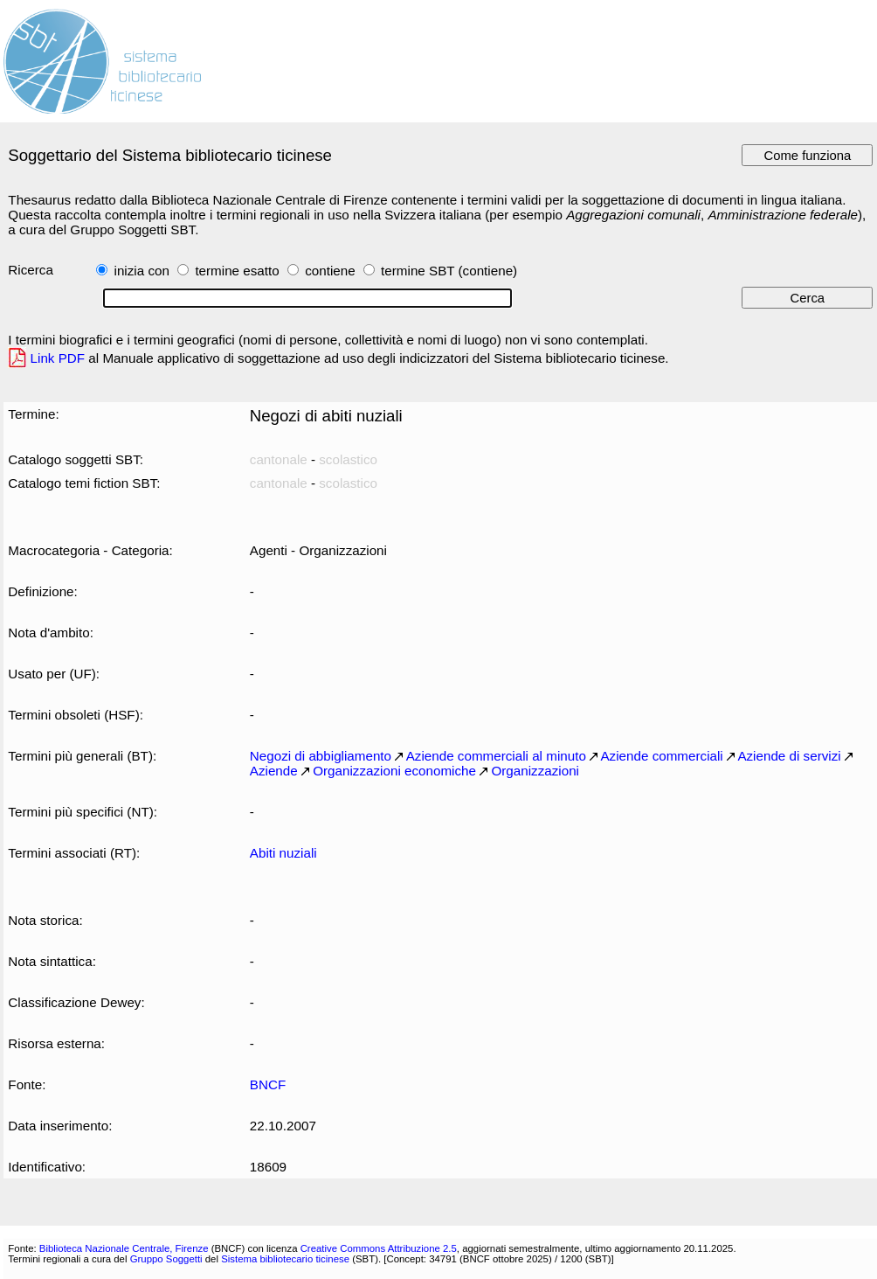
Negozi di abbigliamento (320, 755)
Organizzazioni (535, 770)
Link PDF (58, 358)
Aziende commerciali (661, 755)
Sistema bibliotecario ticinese (285, 1259)
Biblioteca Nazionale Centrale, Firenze (124, 1248)
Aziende (274, 770)
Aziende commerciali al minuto (496, 755)
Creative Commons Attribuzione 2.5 (378, 1248)
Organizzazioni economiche (394, 770)
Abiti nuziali (283, 852)
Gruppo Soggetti (166, 1259)
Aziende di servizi (788, 755)
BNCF (268, 1084)
